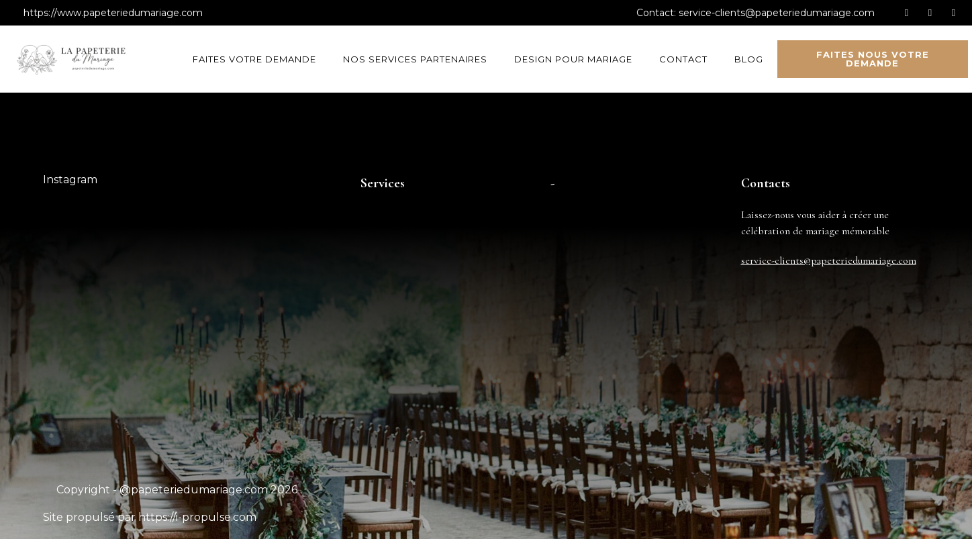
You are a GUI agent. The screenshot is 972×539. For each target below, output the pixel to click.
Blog (748, 59)
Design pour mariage (573, 59)
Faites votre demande (254, 59)
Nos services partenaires (415, 59)
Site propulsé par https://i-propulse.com (149, 517)
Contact (683, 59)
